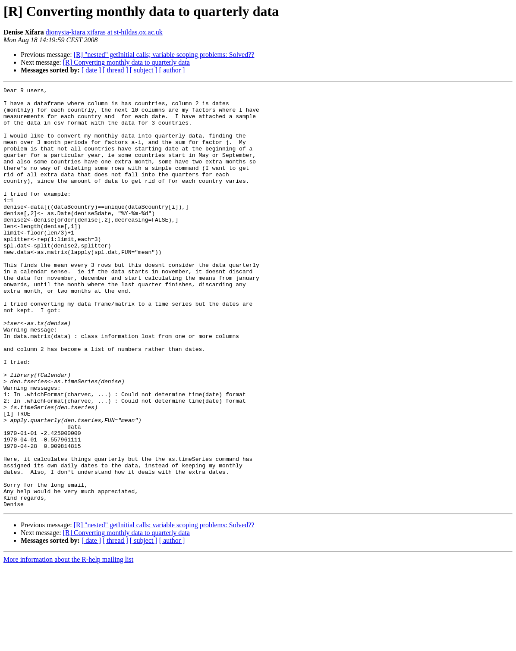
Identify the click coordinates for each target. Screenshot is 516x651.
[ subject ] (143, 70)
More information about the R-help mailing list (68, 643)
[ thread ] (115, 70)
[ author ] (172, 70)
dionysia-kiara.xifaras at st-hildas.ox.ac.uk (104, 32)
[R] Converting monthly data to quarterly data (126, 62)
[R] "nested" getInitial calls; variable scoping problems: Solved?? (164, 54)
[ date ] (91, 70)
